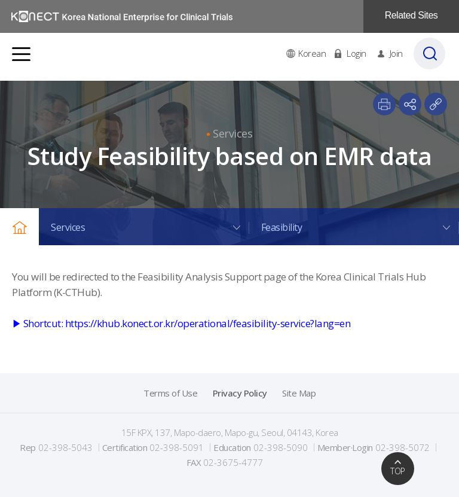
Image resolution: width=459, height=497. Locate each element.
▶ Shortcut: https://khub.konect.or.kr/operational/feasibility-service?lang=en (181, 323)
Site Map (299, 393)
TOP (397, 471)
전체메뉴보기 (21, 57)
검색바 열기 (431, 57)
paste (435, 104)
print (384, 104)
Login (357, 56)
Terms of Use (170, 393)
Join (396, 56)
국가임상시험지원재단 (122, 16)
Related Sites (411, 15)
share (410, 104)
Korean (312, 56)
